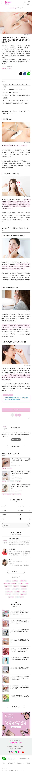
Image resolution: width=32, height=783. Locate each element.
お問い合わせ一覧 (12, 770)
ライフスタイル (20, 597)
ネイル (19, 514)
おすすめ (15, 580)
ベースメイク (21, 506)
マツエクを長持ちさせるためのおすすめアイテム (15, 100)
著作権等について (20, 763)
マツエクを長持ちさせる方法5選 (11, 92)
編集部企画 (23, 580)
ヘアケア (4, 514)
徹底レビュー (24, 586)
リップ (7, 589)
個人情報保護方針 (11, 763)
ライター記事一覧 (16, 439)
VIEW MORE (16, 572)
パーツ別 (17, 591)
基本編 (21, 583)
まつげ (9, 68)
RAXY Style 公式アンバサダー (8, 494)
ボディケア (20, 510)
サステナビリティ (20, 770)
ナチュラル (17, 481)
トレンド (16, 586)
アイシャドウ (10, 481)
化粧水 (24, 591)
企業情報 (3, 763)
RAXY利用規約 (10, 746)
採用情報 (28, 763)
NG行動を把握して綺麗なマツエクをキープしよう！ (16, 103)
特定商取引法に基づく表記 (15, 748)
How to (4, 68)
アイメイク (9, 66)
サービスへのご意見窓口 (19, 746)
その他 (19, 519)
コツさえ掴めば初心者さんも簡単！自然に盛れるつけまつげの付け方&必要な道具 (16, 398)
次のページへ (16, 410)
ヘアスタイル (15, 589)
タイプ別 (10, 468)
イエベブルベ (9, 591)
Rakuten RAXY (8, 3)
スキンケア (4, 506)
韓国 (27, 583)
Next (28, 418)
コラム (3, 519)
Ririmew (19, 494)
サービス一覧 (4, 770)
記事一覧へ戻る (16, 446)
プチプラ (24, 589)
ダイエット (23, 594)
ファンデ (15, 594)
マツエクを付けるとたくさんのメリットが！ (14, 89)
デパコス (8, 594)
